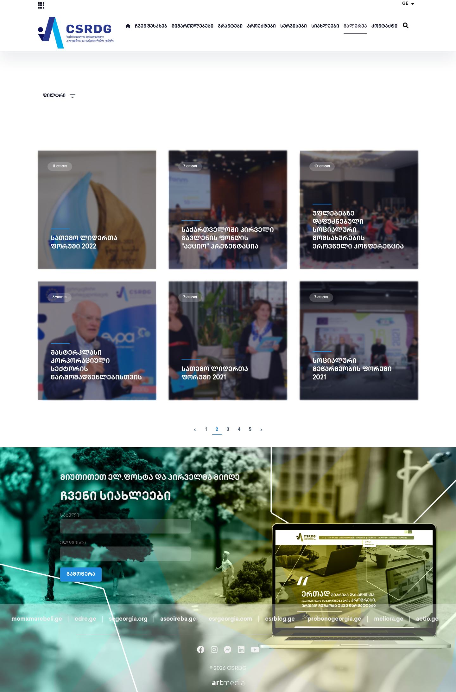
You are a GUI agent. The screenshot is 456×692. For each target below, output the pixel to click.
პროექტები (261, 26)
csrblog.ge (280, 619)
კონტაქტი (384, 26)
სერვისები (293, 26)
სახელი (69, 515)
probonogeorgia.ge (334, 619)
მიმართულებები (192, 26)
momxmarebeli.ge (36, 619)
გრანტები (230, 26)
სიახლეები (325, 26)
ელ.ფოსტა (73, 543)
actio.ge (427, 619)
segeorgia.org (128, 619)
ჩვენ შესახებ (151, 26)
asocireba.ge (178, 619)
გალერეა (355, 26)
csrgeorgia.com (230, 619)
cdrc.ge (85, 619)
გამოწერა (80, 574)
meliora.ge (388, 619)
